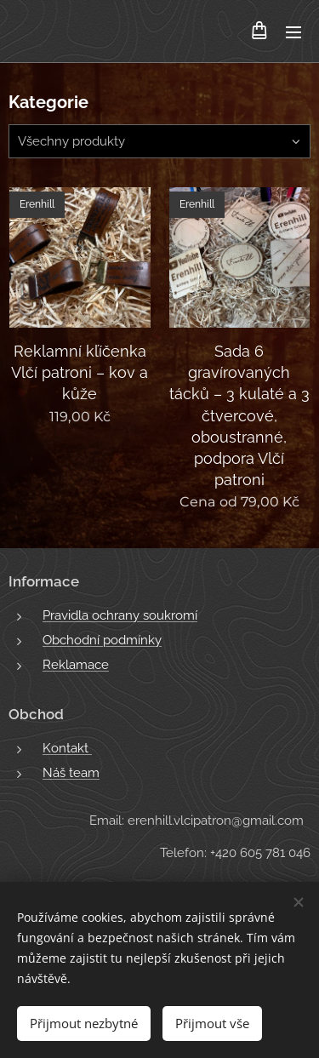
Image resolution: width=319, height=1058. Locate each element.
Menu (293, 32)
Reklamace (76, 664)
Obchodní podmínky (102, 640)
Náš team (71, 773)
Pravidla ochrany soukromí (120, 615)
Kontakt (67, 747)
